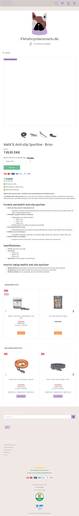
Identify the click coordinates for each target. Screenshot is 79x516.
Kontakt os (7, 452)
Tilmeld (73, 416)
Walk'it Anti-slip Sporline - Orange (21, 379)
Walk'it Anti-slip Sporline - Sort (58, 379)
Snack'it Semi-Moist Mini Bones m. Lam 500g (21, 317)
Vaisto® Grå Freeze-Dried (58, 316)
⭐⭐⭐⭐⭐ (39, 467)
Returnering (7, 450)
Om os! (6, 455)
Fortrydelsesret (8, 447)
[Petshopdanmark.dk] (40, 26)
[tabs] (56, 3)
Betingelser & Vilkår (9, 444)
